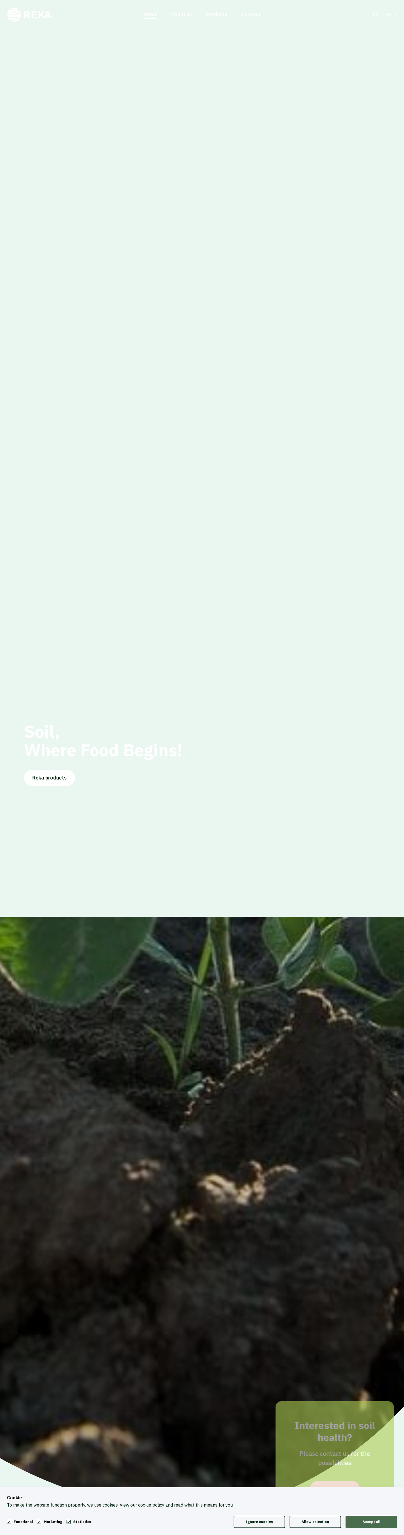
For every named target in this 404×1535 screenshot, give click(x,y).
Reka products (49, 783)
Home (150, 15)
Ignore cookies (259, 1521)
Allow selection (315, 1521)
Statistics (82, 1521)
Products (216, 15)
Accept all (371, 1521)
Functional (23, 1521)
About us (181, 15)
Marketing (53, 1521)
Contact (251, 15)
